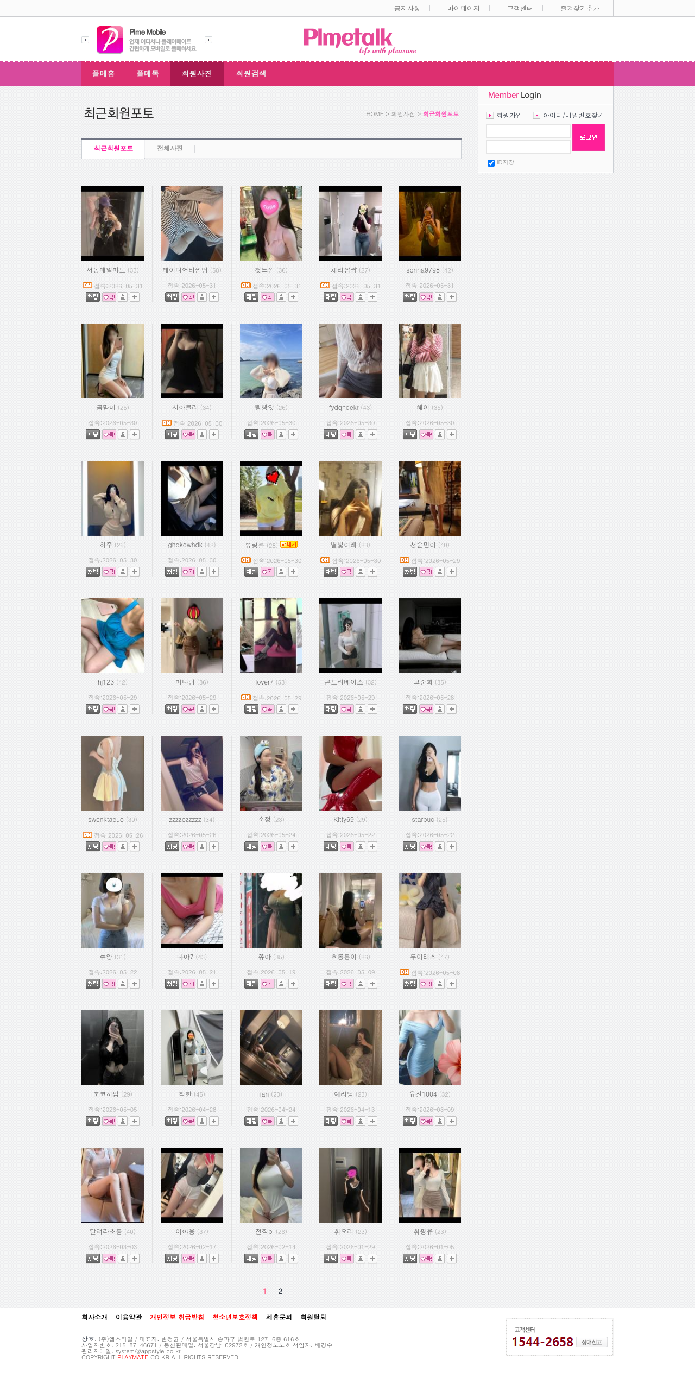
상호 (87, 1338)
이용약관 (129, 1317)
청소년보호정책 (235, 1317)
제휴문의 (279, 1317)
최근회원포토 (113, 148)
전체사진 (170, 148)
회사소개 (94, 1317)
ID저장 (506, 162)
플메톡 (147, 73)
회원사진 (197, 73)
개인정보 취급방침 (177, 1317)
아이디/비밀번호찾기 (573, 114)
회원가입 (509, 114)
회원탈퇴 (313, 1317)
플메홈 (103, 73)
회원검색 (251, 73)
